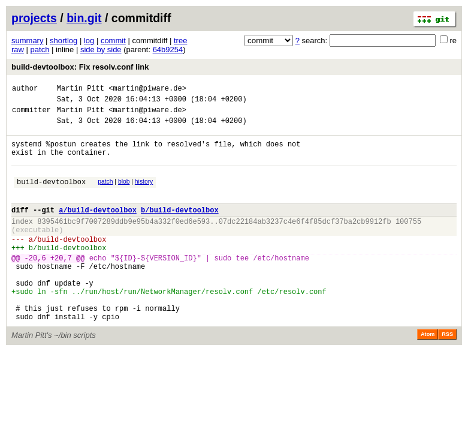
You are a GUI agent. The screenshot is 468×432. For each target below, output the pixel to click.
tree (180, 40)
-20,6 (35, 285)
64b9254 (168, 49)
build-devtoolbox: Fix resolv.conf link (80, 66)
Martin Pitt (80, 90)
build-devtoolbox (51, 196)
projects (34, 18)
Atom (427, 374)
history (144, 194)
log (89, 40)
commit (113, 40)
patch (40, 49)
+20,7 (61, 285)
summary (27, 40)
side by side (101, 49)
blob (124, 194)
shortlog (63, 40)
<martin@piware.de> (147, 90)
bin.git (84, 18)
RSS (447, 374)
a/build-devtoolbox (98, 228)
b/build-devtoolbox (180, 228)
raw (17, 49)
